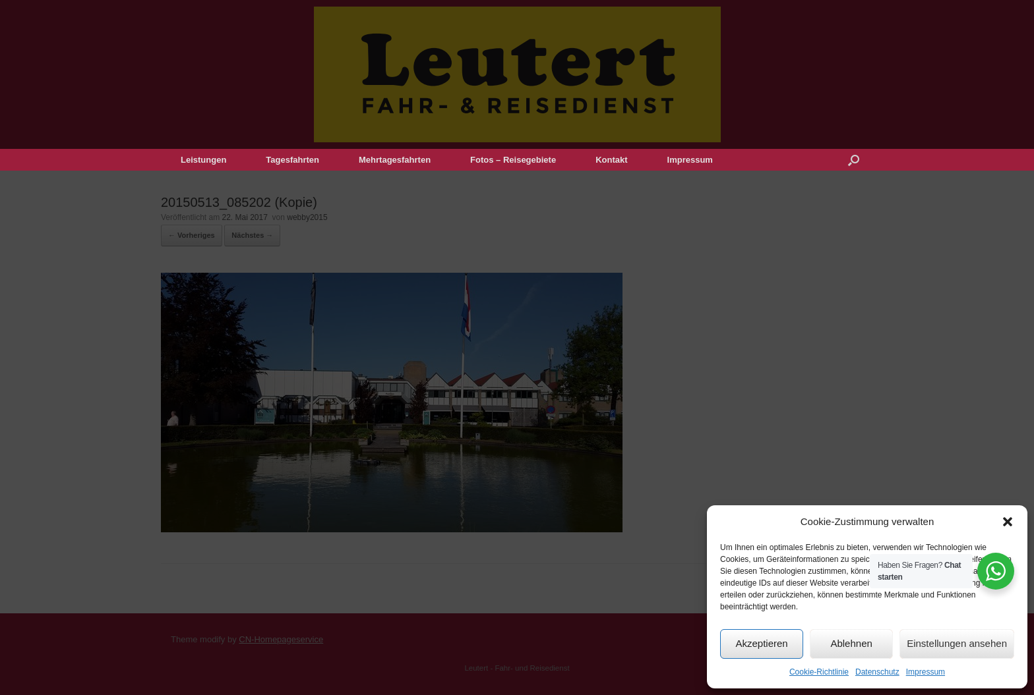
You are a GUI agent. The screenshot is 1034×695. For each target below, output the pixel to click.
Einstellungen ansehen (957, 643)
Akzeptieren (761, 643)
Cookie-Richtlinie (819, 672)
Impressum (925, 672)
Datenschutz (877, 672)
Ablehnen (851, 643)
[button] (1007, 521)
